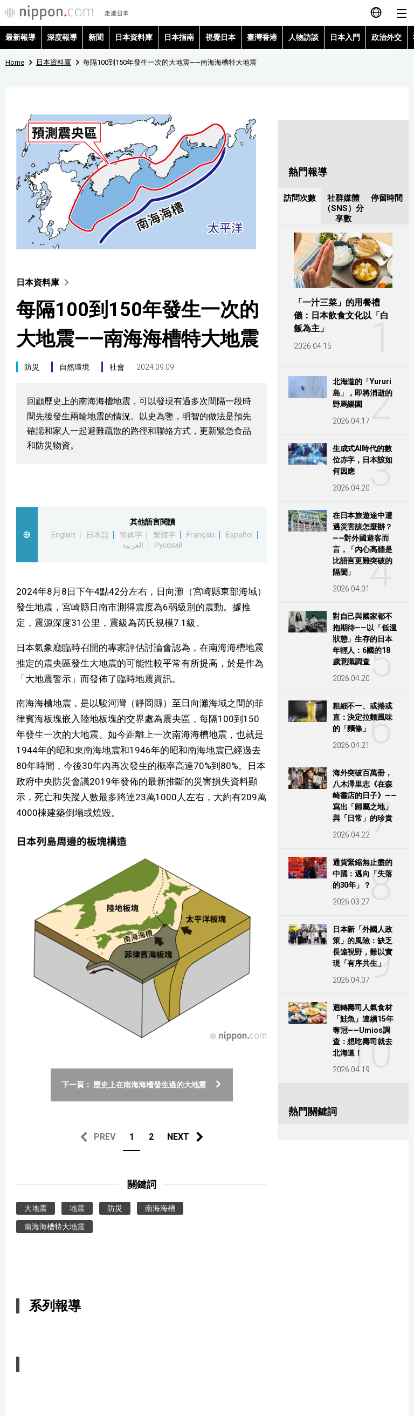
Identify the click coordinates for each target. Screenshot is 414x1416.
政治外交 (386, 37)
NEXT (178, 1137)
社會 (117, 367)
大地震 (35, 1208)
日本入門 (345, 37)
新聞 (96, 37)
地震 (77, 1208)
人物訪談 (303, 37)
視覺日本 (220, 37)
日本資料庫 (134, 37)
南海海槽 (160, 1208)
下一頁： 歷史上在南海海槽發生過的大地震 (141, 1084)
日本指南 (179, 37)
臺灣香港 (262, 37)
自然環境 (74, 367)
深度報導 (62, 37)
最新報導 (20, 37)
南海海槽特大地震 (54, 1226)
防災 (31, 367)
